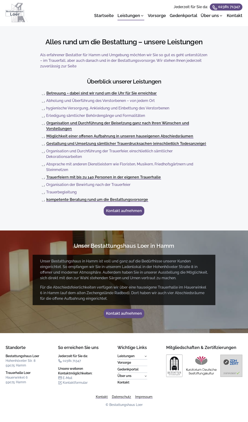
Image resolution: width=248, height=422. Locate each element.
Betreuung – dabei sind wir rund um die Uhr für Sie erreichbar (101, 93)
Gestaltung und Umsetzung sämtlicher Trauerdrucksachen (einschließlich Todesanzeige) (126, 143)
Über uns (132, 376)
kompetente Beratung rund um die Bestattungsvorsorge (97, 199)
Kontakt (123, 382)
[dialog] (168, 13)
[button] (130, 15)
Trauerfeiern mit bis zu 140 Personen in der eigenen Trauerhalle (103, 177)
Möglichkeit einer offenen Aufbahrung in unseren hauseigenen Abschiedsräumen (119, 136)
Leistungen (132, 356)
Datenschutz (121, 397)
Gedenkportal (127, 369)
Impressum (143, 397)
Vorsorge (124, 362)
